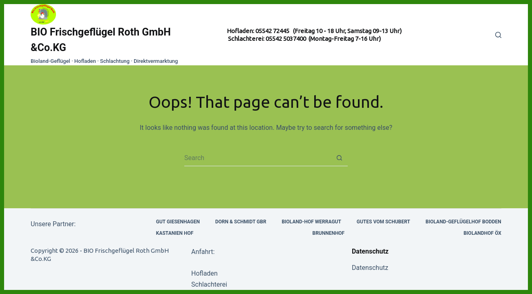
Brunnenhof (328, 233)
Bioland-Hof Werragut (311, 222)
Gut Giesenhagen (178, 222)
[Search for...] (257, 158)
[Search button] (339, 158)
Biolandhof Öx (482, 233)
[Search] (498, 35)
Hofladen (204, 273)
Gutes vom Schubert (383, 222)
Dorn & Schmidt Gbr (240, 222)
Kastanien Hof (174, 233)
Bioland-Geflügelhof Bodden (463, 222)
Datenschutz (370, 268)
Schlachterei (209, 284)
